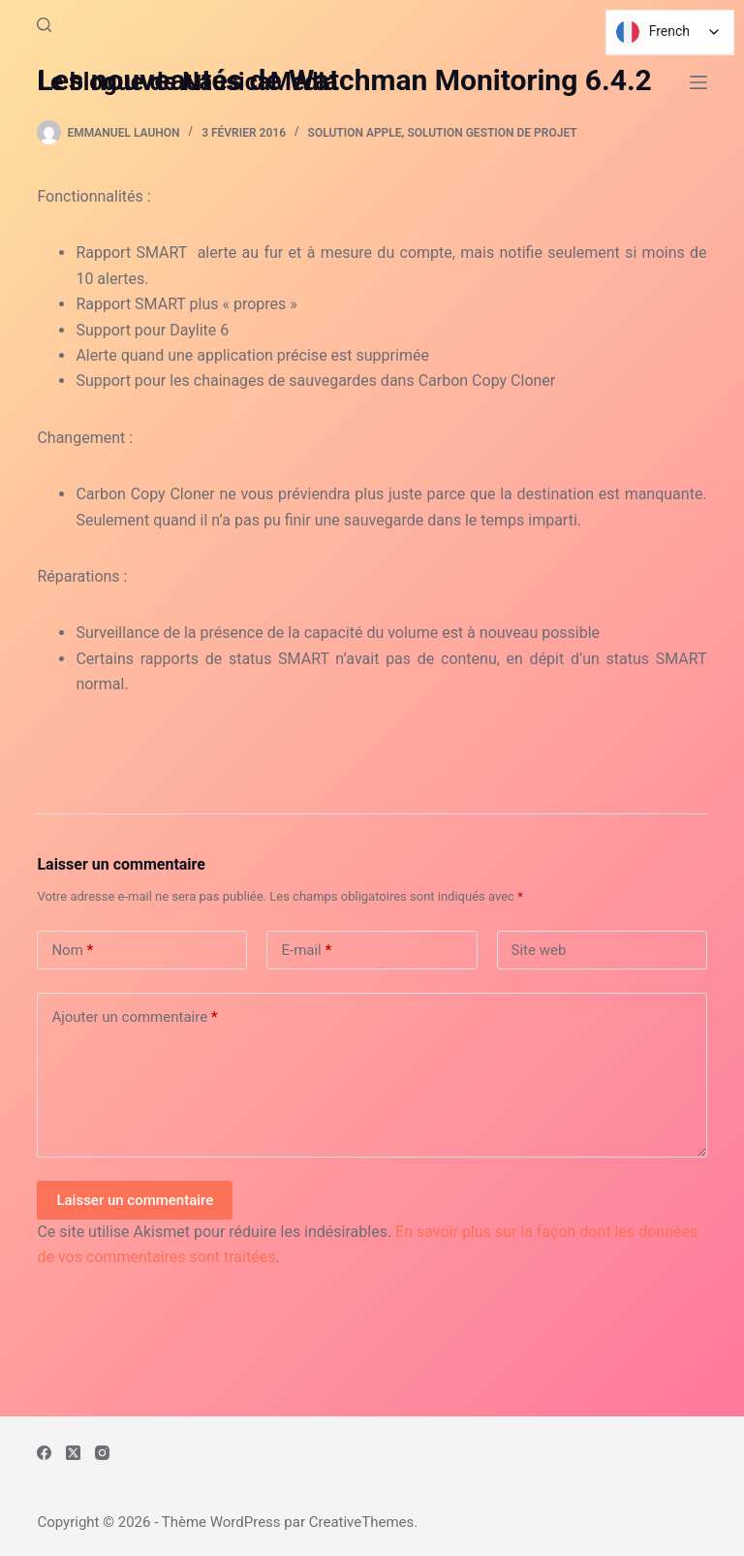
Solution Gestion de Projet (491, 133)
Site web (539, 950)
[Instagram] (102, 1452)
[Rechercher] (44, 24)
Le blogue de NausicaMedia (187, 82)
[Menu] (698, 82)
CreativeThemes (362, 1522)
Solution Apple (355, 133)
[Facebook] (44, 1452)
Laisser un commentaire (134, 1200)
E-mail (306, 950)
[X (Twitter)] (73, 1452)
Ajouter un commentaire (134, 1017)
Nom (72, 950)
